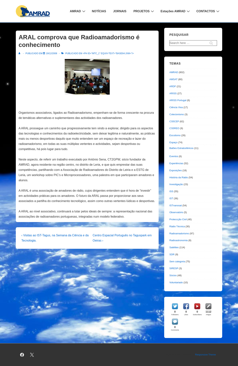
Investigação (176, 184)
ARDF (172, 86)
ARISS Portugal (177, 100)
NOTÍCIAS (99, 11)
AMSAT (173, 79)
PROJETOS (144, 11)
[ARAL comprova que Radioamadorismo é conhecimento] (51, 53)
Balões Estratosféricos (181, 148)
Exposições (175, 170)
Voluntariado (176, 282)
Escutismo (175, 135)
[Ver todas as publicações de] (20, 53)
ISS (171, 191)
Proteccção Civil (178, 219)
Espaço (173, 142)
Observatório (176, 212)
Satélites (174, 247)
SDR (171, 254)
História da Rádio (178, 177)
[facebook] (22, 355)
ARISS (173, 93)
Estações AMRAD (175, 11)
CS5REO (174, 128)
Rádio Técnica (177, 226)
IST (171, 198)
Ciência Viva (176, 107)
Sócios (173, 275)
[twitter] (32, 355)
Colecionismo (176, 114)
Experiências (176, 163)
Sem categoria (177, 261)
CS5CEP (174, 121)
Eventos (173, 156)
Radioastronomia (178, 240)
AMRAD (78, 11)
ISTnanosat (175, 205)
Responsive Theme (205, 354)
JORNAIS (119, 11)
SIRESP (173, 268)
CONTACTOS (208, 11)
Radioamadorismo (179, 233)
